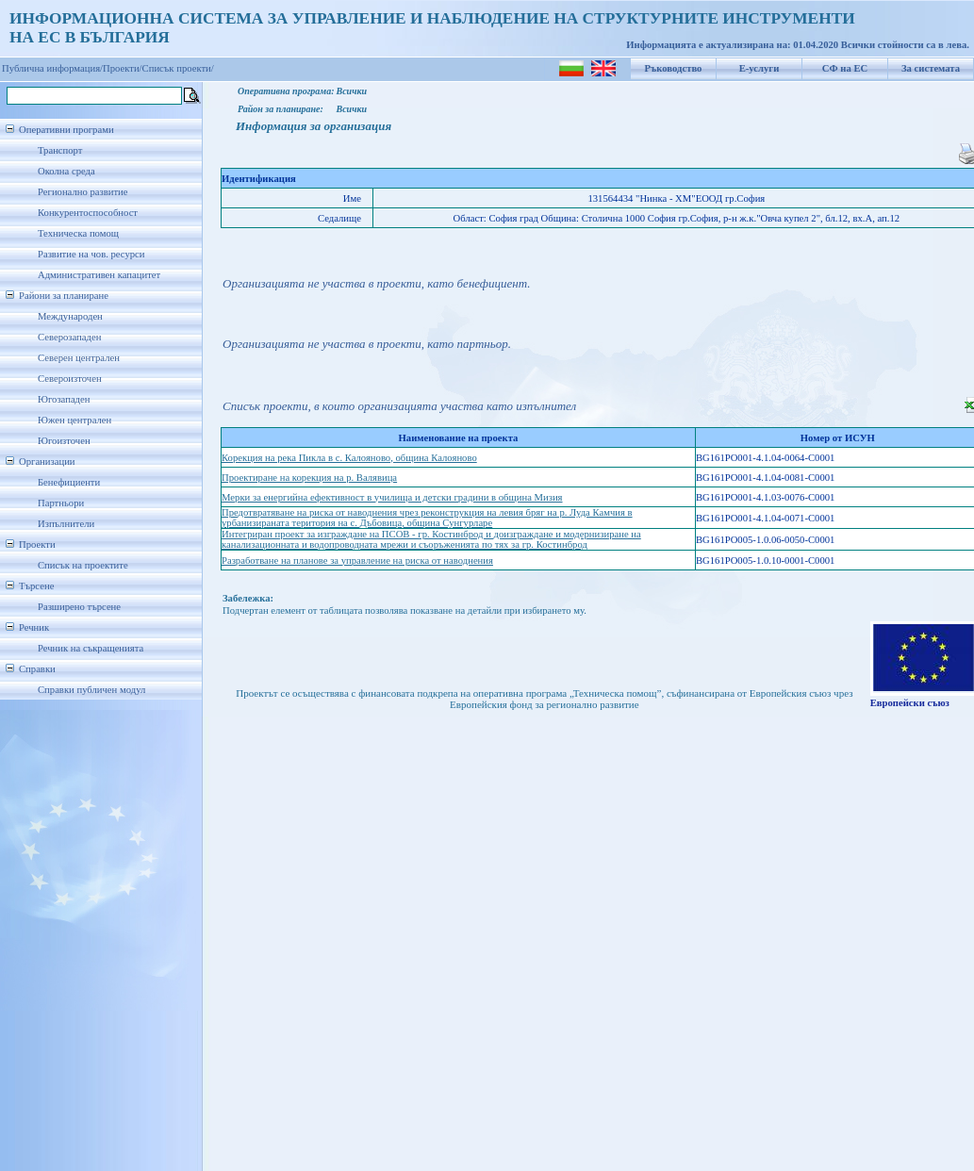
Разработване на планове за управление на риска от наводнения (357, 560)
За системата (930, 68)
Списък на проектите (83, 565)
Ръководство (673, 68)
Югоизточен (64, 441)
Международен (70, 316)
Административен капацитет (99, 275)
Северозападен (69, 337)
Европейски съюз (909, 703)
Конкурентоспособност (88, 212)
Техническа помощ (78, 233)
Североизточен (70, 378)
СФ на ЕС (844, 68)
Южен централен (74, 420)
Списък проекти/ (178, 68)
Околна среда (66, 171)
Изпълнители (66, 524)
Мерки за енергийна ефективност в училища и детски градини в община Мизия (392, 497)
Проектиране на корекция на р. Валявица (309, 477)
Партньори (61, 503)
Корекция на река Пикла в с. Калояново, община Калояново (349, 458)
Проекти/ (122, 68)
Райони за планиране (63, 295)
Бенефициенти (69, 482)
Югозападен (64, 399)
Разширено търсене (79, 607)
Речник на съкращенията (90, 648)
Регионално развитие (83, 192)
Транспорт (60, 150)
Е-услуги (759, 68)
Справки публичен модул (91, 689)
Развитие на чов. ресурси (91, 254)
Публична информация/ (52, 68)
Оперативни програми (66, 129)
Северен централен (79, 358)
